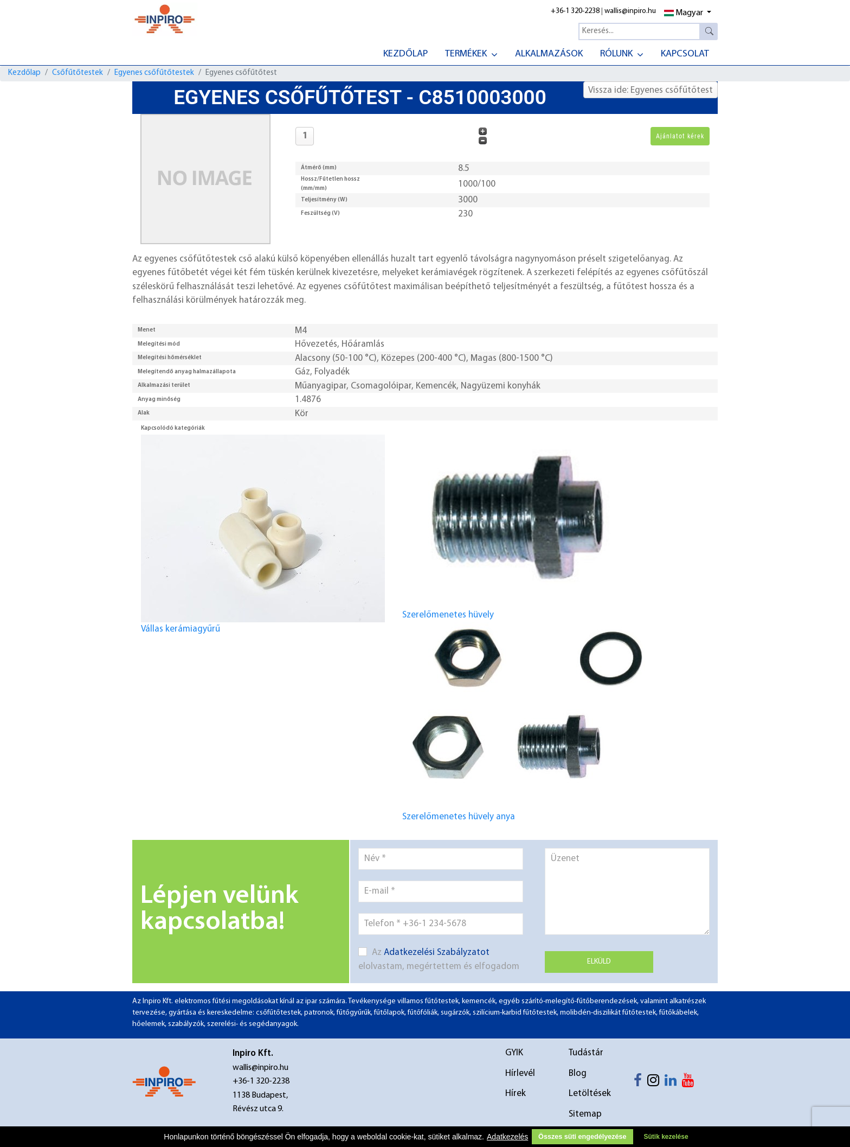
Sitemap (585, 1114)
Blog (578, 1073)
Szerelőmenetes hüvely (524, 520)
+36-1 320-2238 (575, 11)
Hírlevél (520, 1073)
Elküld (599, 962)
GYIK (514, 1052)
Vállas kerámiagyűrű (263, 534)
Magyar (683, 13)
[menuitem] (405, 53)
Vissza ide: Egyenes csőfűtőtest (650, 90)
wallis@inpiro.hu (630, 11)
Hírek (515, 1093)
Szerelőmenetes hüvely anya (524, 721)
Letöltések (590, 1093)
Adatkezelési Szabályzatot (437, 952)
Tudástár (586, 1052)
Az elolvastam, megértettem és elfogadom (438, 959)
